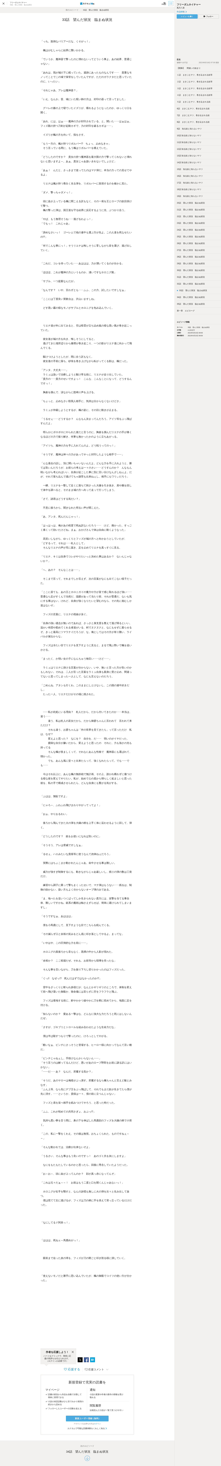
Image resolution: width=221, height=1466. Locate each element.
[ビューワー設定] (163, 3)
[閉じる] (73, 1352)
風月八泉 (181, 8)
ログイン (97, 1424)
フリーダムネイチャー (189, 4)
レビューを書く (187, 16)
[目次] (171, 3)
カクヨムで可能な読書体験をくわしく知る (87, 1428)
